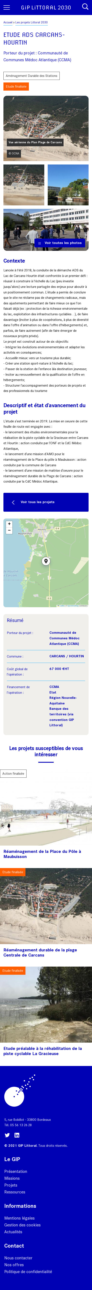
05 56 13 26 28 (21, 1125)
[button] (46, 563)
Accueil (7, 22)
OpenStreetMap (73, 606)
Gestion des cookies (22, 1224)
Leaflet (61, 606)
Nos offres (14, 1264)
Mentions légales (19, 1218)
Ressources (14, 1191)
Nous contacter (18, 1257)
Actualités (13, 1231)
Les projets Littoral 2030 (31, 22)
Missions (12, 1178)
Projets (10, 1185)
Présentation (15, 1171)
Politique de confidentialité (28, 1271)
